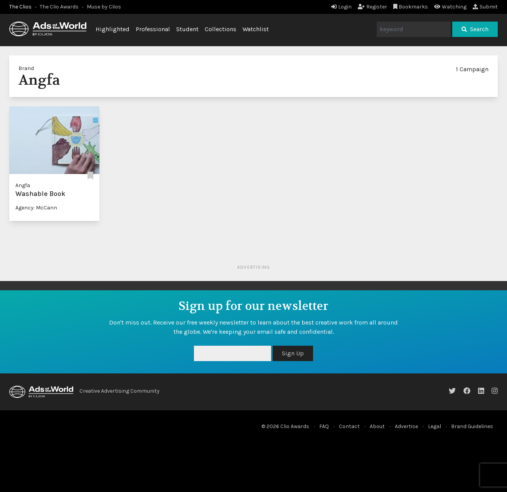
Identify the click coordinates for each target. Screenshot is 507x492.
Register (372, 6)
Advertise (406, 426)
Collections (220, 29)
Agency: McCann (36, 207)
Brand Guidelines (472, 426)
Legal (434, 426)
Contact (349, 426)
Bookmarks (410, 6)
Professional (153, 29)
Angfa (22, 185)
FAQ (324, 426)
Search (475, 29)
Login (341, 6)
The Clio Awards (59, 6)
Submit (485, 6)
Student (187, 29)
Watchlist (256, 29)
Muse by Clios (104, 6)
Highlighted (113, 29)
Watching (450, 6)
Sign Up (293, 353)
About (377, 426)
